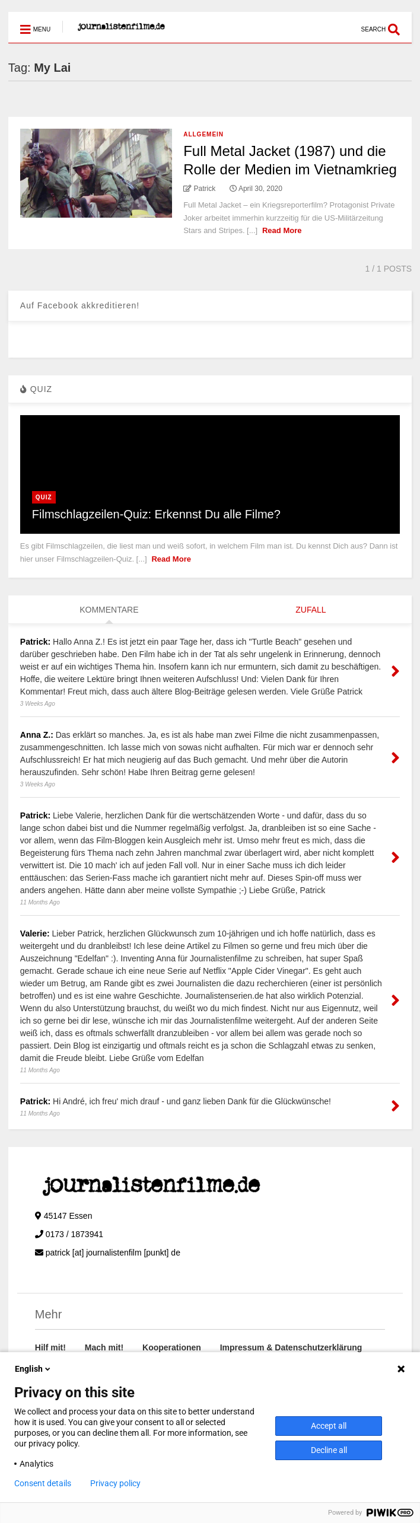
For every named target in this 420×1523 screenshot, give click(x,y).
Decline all (329, 1450)
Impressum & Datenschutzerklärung (291, 1347)
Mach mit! (104, 1347)
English (33, 1369)
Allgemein (203, 134)
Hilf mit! (50, 1347)
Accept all (328, 1425)
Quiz (44, 497)
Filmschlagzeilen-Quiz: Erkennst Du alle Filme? (156, 514)
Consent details (42, 1483)
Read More (281, 230)
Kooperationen (171, 1347)
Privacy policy (115, 1483)
